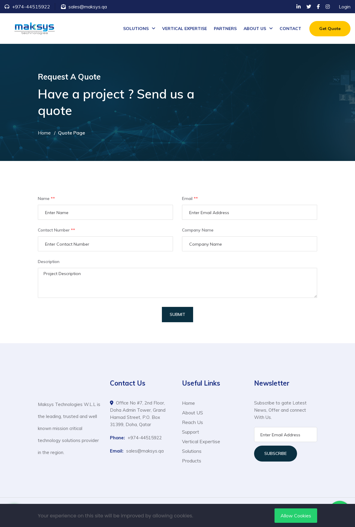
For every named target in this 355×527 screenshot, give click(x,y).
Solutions (192, 451)
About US (192, 413)
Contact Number (56, 230)
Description (48, 261)
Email (190, 198)
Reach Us (192, 422)
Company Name (198, 230)
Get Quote (330, 28)
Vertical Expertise (201, 441)
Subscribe (275, 453)
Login (344, 7)
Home (44, 133)
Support (190, 432)
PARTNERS (225, 28)
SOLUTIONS (136, 28)
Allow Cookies (296, 516)
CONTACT (290, 28)
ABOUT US (255, 28)
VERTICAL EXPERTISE (184, 28)
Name (46, 198)
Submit (177, 314)
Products (191, 461)
